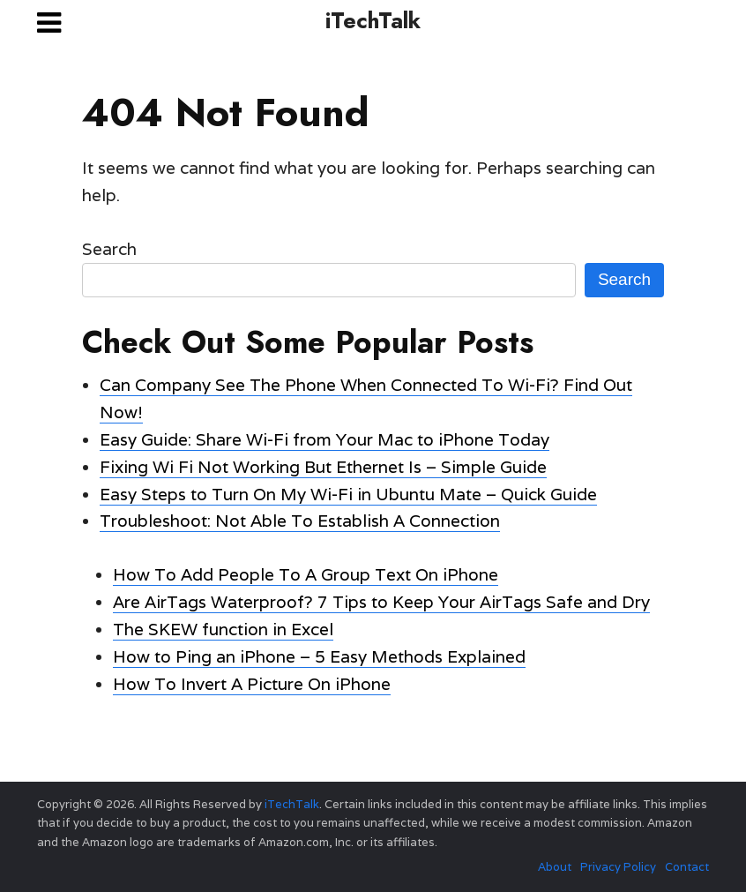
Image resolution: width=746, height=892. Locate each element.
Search (109, 248)
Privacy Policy (618, 866)
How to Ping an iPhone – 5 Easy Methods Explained (319, 656)
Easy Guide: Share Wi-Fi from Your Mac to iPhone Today (324, 439)
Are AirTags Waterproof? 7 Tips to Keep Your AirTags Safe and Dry (381, 601)
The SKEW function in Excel (223, 629)
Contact (687, 866)
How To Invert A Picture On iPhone (252, 683)
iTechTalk (373, 20)
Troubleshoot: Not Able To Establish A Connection (300, 520)
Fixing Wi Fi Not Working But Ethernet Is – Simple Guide (323, 466)
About (554, 866)
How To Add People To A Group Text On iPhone (305, 574)
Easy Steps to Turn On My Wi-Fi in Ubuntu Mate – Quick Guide (348, 494)
